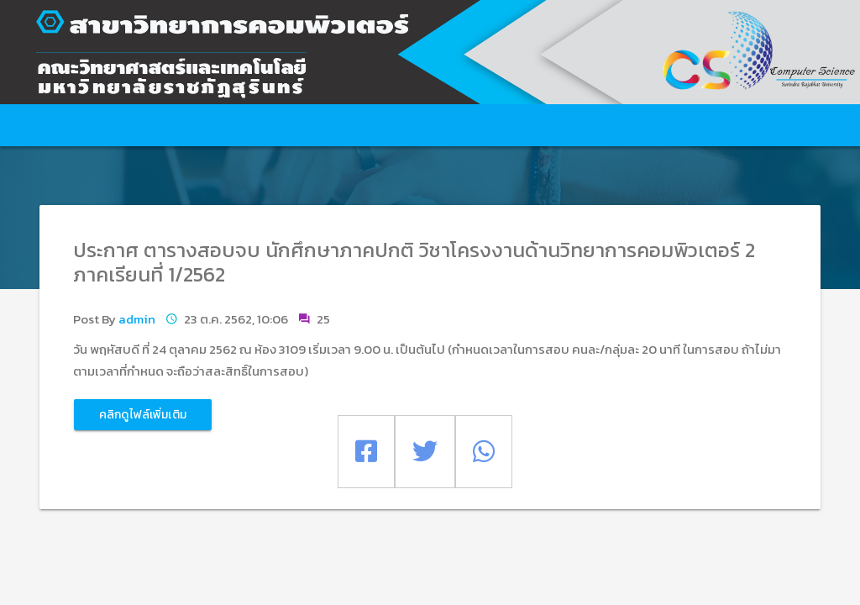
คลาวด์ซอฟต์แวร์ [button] (630, 125)
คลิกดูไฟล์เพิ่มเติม (142, 415)
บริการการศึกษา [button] (295, 125)
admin (136, 319)
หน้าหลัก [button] (78, 125)
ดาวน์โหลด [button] (754, 125)
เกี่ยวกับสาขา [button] (177, 125)
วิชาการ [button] (516, 125)
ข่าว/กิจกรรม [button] (414, 125)
